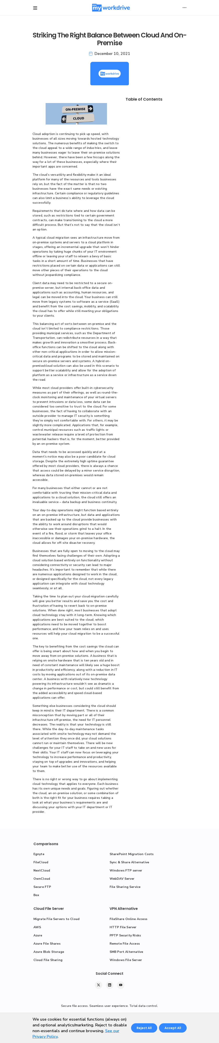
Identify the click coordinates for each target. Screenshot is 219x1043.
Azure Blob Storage (48, 952)
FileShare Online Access (128, 919)
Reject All (144, 1028)
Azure (37, 935)
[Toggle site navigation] (35, 8)
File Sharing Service (125, 887)
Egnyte (38, 854)
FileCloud (40, 862)
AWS (37, 927)
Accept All (173, 1028)
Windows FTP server (126, 870)
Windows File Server (126, 960)
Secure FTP (42, 887)
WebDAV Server (122, 879)
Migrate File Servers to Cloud (56, 919)
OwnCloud (41, 879)
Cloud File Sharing (48, 960)
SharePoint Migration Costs (132, 854)
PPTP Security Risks (125, 935)
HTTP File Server (123, 927)
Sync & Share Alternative (129, 862)
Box (36, 895)
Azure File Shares (46, 944)
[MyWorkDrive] (111, 7)
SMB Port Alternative (126, 952)
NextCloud (41, 870)
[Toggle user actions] (184, 7)
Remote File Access (125, 944)
